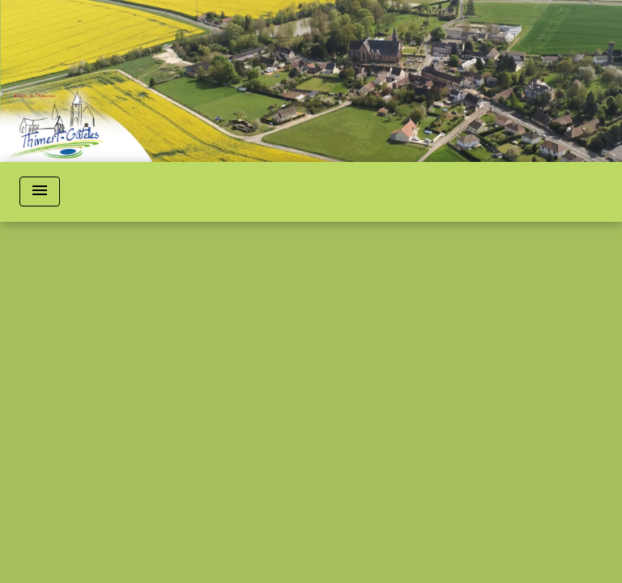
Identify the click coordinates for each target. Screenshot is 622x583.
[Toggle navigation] (39, 191)
